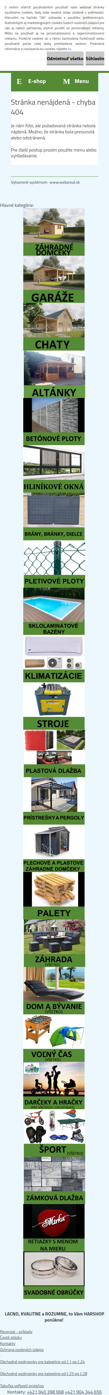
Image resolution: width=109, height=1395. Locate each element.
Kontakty (7, 1343)
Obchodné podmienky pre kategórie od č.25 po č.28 (43, 1373)
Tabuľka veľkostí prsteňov (22, 1386)
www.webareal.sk (64, 182)
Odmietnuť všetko (65, 58)
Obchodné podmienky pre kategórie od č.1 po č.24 (42, 1362)
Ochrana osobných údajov (22, 1349)
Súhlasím (95, 58)
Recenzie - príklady (16, 1331)
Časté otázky (11, 1337)
